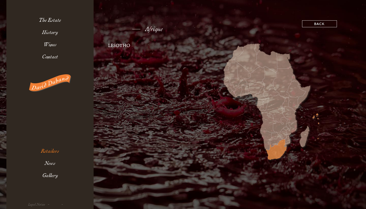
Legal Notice (36, 204)
